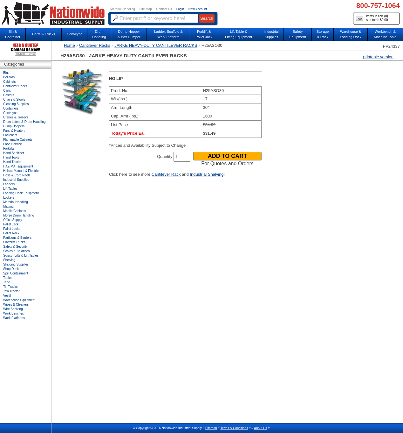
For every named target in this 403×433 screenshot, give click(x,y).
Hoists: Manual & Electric (20, 171)
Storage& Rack (323, 34)
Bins (6, 73)
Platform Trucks (14, 242)
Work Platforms (14, 318)
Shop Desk (11, 269)
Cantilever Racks (94, 45)
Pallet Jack (10, 224)
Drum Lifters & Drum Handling (24, 122)
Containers (10, 108)
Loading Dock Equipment (21, 193)
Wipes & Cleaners (16, 304)
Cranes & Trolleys (15, 117)
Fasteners (10, 135)
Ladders (9, 184)
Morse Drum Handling (18, 215)
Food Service (12, 144)
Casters (8, 95)
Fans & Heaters (14, 130)
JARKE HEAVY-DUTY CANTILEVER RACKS (155, 45)
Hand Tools (11, 157)
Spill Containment (15, 273)
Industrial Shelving (206, 174)
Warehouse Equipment (19, 300)
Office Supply (12, 220)
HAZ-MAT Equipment (18, 166)
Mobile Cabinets (14, 211)
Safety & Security (15, 246)
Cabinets (9, 81)
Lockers (8, 197)
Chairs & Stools (14, 99)
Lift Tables (10, 188)
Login (180, 9)
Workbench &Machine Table (385, 34)
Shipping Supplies (16, 264)
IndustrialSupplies (271, 34)
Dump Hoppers (13, 126)
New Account (197, 9)
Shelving (9, 260)
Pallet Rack (11, 233)
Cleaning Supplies (16, 104)
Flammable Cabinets (17, 139)
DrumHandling (99, 34)
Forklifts (8, 148)
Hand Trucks (12, 162)
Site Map (145, 9)
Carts (7, 90)
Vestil (7, 295)
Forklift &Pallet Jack (203, 34)
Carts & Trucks (43, 34)
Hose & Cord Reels (17, 175)
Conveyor (74, 34)
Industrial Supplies (16, 179)
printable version (378, 56)
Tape (6, 282)
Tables (7, 278)
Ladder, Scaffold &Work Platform (168, 34)
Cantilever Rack (166, 174)
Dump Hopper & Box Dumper (129, 34)
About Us (260, 428)
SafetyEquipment (297, 34)
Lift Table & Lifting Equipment (238, 34)
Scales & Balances (16, 251)
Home (69, 45)
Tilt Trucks (10, 286)
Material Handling (122, 9)
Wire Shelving (13, 309)
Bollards (9, 77)
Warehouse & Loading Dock (350, 34)
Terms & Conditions (234, 428)
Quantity (164, 156)
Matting (8, 206)
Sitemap (211, 428)
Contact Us (164, 9)
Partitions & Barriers (17, 237)
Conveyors (10, 113)
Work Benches (13, 313)
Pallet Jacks (11, 229)
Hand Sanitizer (13, 153)
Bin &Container (12, 34)
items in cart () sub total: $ (372, 18)
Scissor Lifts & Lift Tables (20, 255)
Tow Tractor (11, 291)
